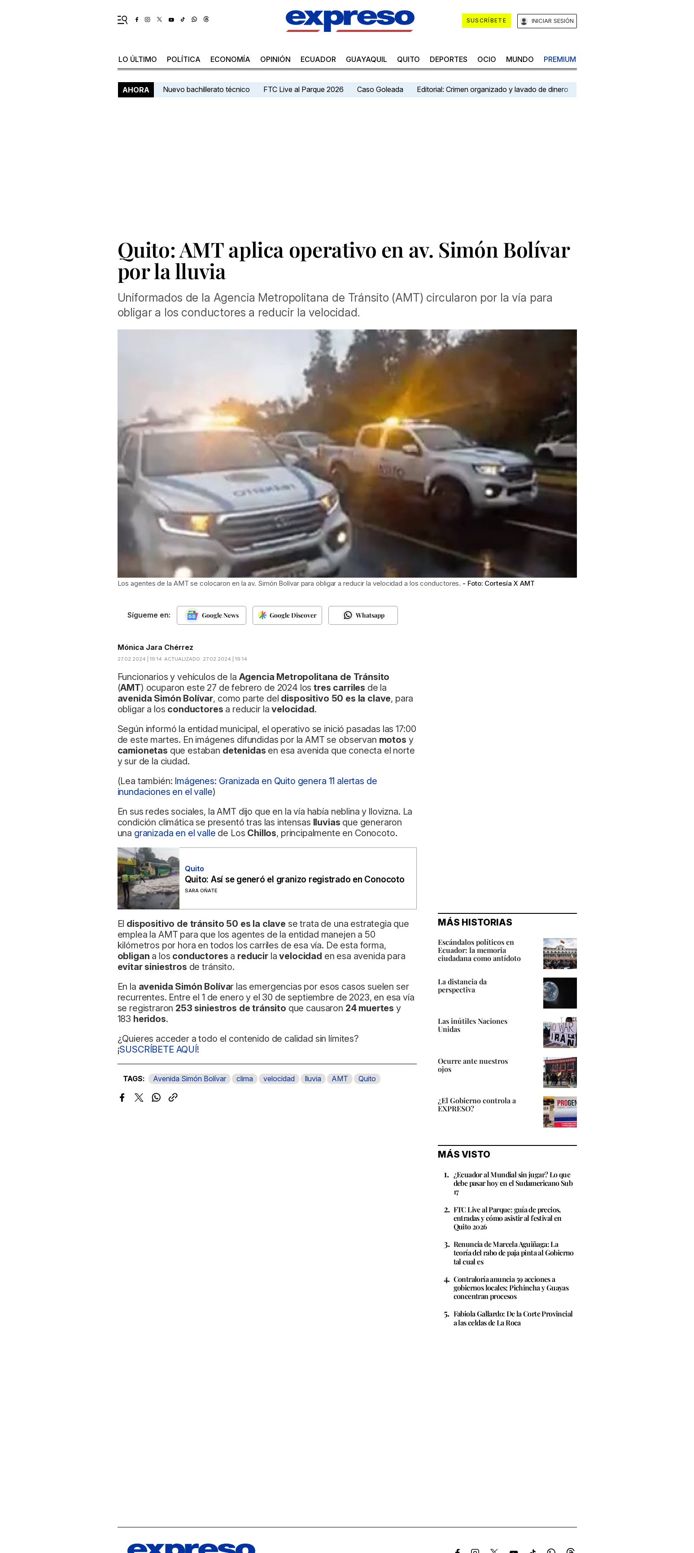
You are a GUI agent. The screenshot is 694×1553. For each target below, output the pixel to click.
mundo (520, 59)
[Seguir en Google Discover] (287, 615)
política (184, 59)
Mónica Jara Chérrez (155, 647)
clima (244, 1078)
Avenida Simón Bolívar (189, 1078)
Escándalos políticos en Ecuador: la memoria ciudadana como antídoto (479, 950)
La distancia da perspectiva (462, 985)
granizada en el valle (175, 833)
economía (230, 59)
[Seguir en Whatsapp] (363, 615)
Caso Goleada (380, 89)
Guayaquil (366, 59)
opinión (275, 59)
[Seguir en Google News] (211, 615)
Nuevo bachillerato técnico (206, 89)
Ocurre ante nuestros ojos (473, 1065)
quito (408, 59)
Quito (367, 1078)
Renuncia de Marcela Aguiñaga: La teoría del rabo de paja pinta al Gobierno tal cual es (514, 1252)
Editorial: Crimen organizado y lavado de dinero (492, 89)
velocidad (279, 1078)
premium (560, 59)
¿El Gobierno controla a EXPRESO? (477, 1104)
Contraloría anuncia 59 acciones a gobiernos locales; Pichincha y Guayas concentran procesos (511, 1287)
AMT (340, 1078)
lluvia (313, 1078)
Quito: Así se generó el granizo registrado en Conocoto (295, 879)
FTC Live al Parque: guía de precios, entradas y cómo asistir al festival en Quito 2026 (508, 1218)
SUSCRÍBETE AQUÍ (158, 1049)
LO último (137, 59)
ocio (486, 59)
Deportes (448, 59)
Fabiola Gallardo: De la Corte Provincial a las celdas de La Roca (513, 1318)
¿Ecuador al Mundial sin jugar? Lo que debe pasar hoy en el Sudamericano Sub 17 (513, 1183)
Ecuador (318, 59)
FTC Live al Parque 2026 (303, 89)
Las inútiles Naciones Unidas (472, 1025)
